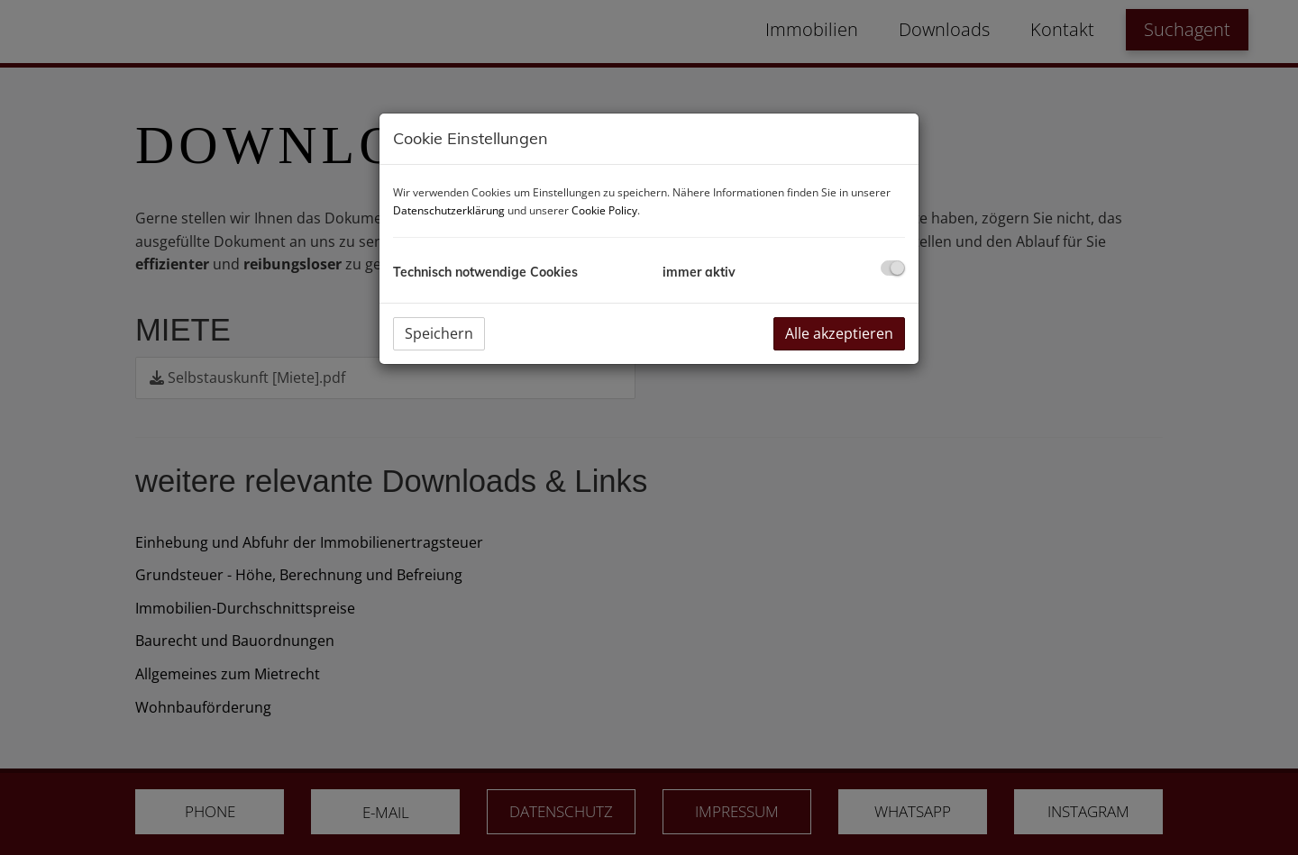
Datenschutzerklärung (449, 210)
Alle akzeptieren (839, 333)
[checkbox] (893, 268)
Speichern (439, 333)
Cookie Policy (604, 210)
